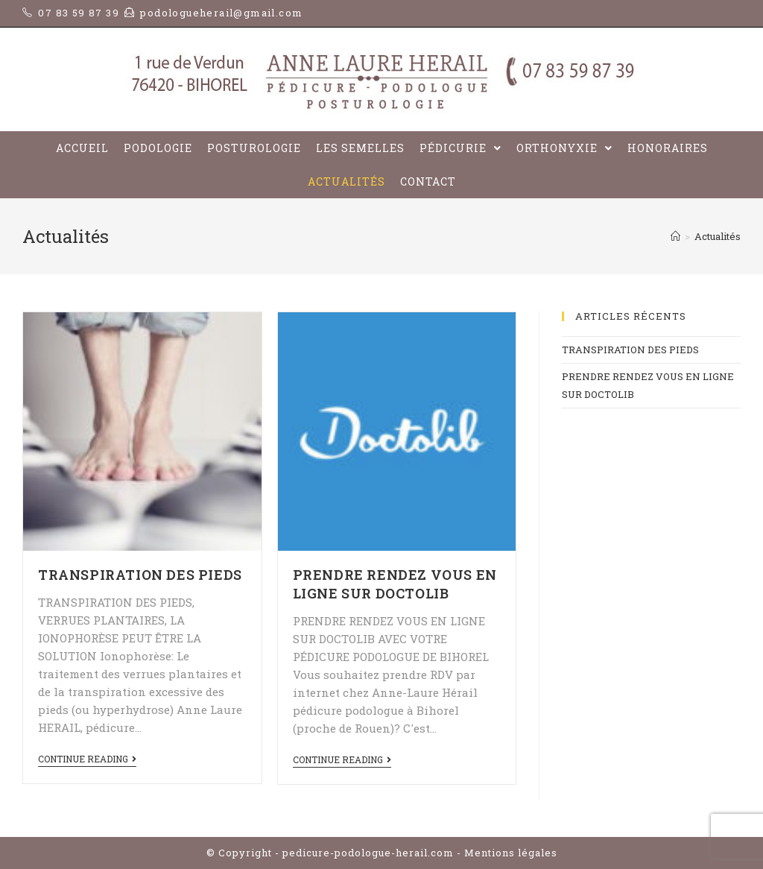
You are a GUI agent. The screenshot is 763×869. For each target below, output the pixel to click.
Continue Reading (87, 759)
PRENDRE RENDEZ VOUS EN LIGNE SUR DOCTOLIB (395, 584)
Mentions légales (510, 852)
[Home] (675, 236)
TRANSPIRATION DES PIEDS (140, 575)
